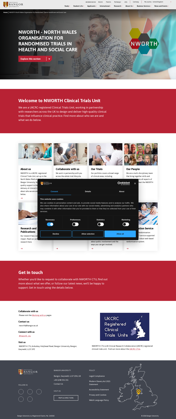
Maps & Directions (66, 398)
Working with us (39, 315)
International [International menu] (104, 6)
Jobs (125, 2)
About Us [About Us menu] (128, 6)
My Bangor (117, 2)
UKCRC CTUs (134, 349)
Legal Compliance (97, 376)
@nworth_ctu (25, 336)
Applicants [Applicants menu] (91, 6)
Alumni (100, 2)
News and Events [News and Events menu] (160, 6)
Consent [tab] (54, 191)
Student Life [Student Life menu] (78, 6)
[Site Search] (170, 6)
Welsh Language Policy (99, 400)
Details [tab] (88, 191)
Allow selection (88, 234)
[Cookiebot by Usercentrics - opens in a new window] (120, 183)
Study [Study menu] (66, 6)
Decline (56, 234)
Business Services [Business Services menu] (143, 6)
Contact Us (58, 384)
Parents (108, 2)
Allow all (120, 234)
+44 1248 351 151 (61, 380)
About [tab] (121, 191)
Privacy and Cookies (97, 395)
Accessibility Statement (99, 389)
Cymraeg (136, 2)
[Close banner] (135, 183)
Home (5, 12)
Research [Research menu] (117, 6)
